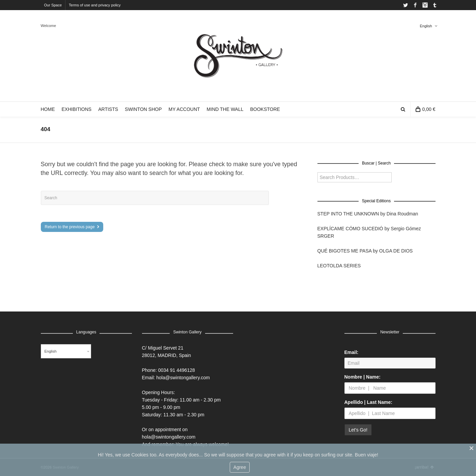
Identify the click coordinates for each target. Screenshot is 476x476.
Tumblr (435, 5)
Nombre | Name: (362, 377)
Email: (351, 352)
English (426, 26)
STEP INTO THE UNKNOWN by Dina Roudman (367, 213)
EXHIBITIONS (77, 109)
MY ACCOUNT (184, 109)
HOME (48, 109)
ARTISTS (108, 109)
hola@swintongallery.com (183, 377)
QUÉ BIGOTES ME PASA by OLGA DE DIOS (365, 251)
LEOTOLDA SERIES (339, 265)
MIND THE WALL (225, 109)
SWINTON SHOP (143, 109)
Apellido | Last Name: (368, 402)
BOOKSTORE (265, 109)
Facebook (415, 5)
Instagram (425, 5)
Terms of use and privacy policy (94, 5)
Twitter (405, 5)
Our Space (53, 5)
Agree (239, 467)
